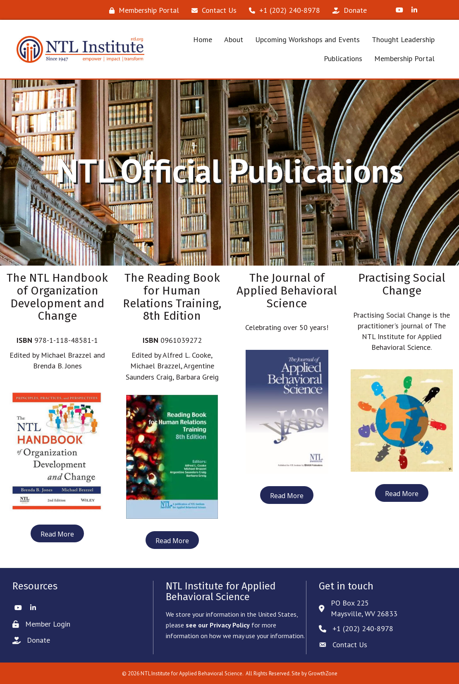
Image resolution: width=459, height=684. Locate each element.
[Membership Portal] (142, 10)
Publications (343, 58)
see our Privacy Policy (218, 625)
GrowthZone (322, 673)
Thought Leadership (403, 39)
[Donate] (347, 10)
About (233, 39)
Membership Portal (404, 58)
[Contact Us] (212, 10)
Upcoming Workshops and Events (307, 39)
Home (202, 39)
